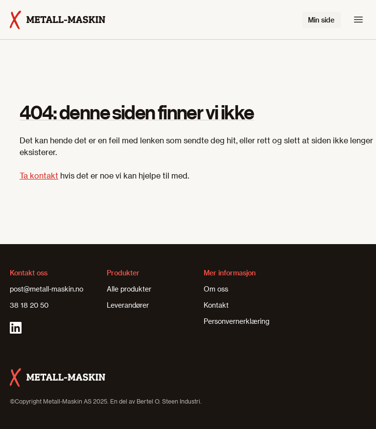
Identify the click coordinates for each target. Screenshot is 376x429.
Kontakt (216, 305)
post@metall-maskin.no (46, 289)
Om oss (216, 289)
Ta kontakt (39, 175)
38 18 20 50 (29, 305)
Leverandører (128, 305)
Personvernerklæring (236, 321)
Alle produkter (129, 289)
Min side (321, 20)
